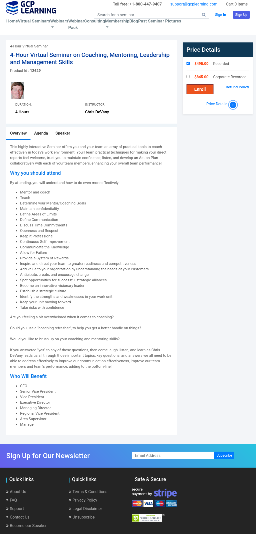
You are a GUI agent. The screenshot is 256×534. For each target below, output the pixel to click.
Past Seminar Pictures (159, 20)
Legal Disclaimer (85, 508)
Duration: (23, 104)
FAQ (11, 500)
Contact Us (18, 517)
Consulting (94, 20)
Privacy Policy (83, 500)
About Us (16, 491)
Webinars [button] (59, 20)
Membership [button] (117, 20)
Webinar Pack (76, 24)
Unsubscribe (82, 517)
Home (12, 20)
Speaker (63, 133)
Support (15, 508)
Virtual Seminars (34, 20)
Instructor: (95, 104)
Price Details (217, 104)
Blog (133, 20)
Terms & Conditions (88, 491)
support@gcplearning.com (194, 4)
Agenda (41, 133)
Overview (18, 133)
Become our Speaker (26, 525)
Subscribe (224, 455)
